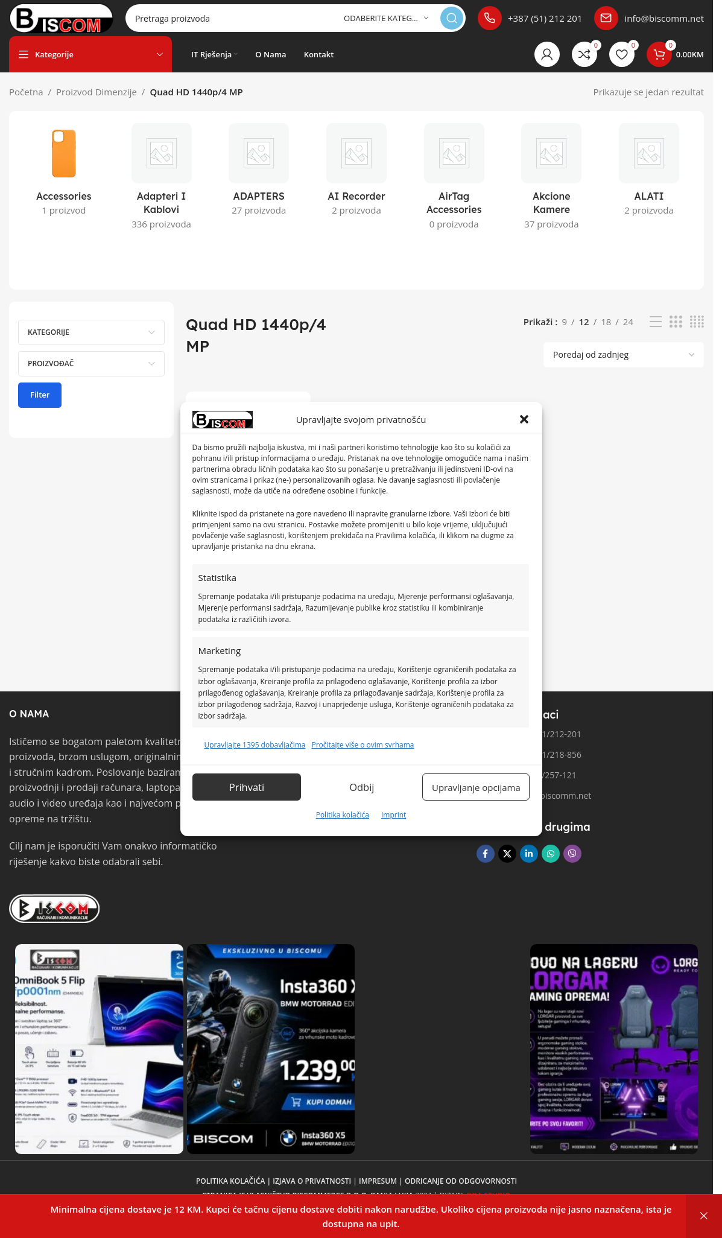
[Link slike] (54, 919)
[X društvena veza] (507, 866)
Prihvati (248, 787)
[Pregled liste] (656, 334)
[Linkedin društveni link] (529, 866)
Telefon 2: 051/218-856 (529, 766)
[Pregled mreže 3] (676, 334)
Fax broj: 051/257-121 (527, 787)
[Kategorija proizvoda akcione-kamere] (552, 192)
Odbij (365, 787)
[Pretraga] (316, 24)
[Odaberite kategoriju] (386, 24)
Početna (26, 104)
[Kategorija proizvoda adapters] (259, 185)
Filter (39, 406)
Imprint (393, 815)
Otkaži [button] (704, 1216)
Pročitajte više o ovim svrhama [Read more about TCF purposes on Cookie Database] (362, 745)
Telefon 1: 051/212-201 (529, 746)
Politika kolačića (342, 815)
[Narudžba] (623, 366)
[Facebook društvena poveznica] (486, 866)
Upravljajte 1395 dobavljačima (255, 745)
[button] (524, 419)
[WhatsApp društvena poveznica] (551, 866)
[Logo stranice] (82, 23)
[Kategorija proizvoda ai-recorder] (356, 185)
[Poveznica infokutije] (530, 24)
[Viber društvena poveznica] (572, 866)
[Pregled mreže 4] (697, 334)
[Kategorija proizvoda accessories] (64, 185)
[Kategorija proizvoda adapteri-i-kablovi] (161, 192)
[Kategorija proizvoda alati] (649, 185)
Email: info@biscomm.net (534, 807)
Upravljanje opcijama (478, 787)
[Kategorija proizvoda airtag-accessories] (454, 192)
